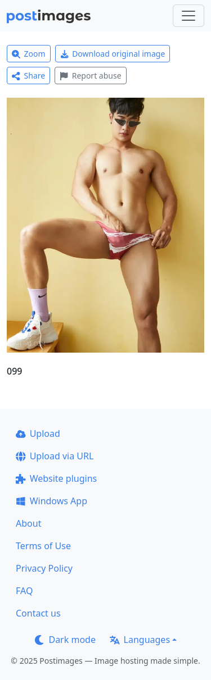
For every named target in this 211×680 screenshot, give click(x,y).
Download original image (112, 53)
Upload (38, 433)
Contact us (38, 613)
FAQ (24, 591)
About (28, 523)
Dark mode (65, 639)
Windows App (51, 501)
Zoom (29, 53)
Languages (140, 639)
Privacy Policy (44, 568)
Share (28, 75)
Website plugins (56, 478)
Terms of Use (43, 546)
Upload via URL (54, 456)
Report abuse (90, 75)
